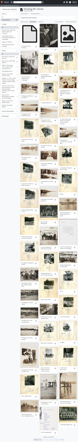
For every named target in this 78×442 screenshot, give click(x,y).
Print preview (24, 21)
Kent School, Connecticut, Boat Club (10, 57)
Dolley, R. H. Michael (10, 42)
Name (4, 51)
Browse (6, 2)
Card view (33, 21)
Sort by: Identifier (59, 21)
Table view (40, 21)
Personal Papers (10, 20)
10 (58, 439)
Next (62, 439)
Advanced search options (29, 18)
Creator (4, 24)
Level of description (8, 111)
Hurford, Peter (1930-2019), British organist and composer (10, 31)
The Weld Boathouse (10, 71)
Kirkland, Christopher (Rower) (10, 106)
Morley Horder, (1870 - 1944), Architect (10, 101)
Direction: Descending (71, 21)
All (2, 17)
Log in (74, 2)
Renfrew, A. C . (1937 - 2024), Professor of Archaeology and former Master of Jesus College (10, 81)
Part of (4, 14)
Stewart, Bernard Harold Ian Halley (10, 45)
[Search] (27, 2)
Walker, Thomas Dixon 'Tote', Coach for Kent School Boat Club (10, 67)
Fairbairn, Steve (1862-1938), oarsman (10, 74)
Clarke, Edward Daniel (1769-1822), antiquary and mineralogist (10, 37)
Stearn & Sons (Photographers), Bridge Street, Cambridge (10, 96)
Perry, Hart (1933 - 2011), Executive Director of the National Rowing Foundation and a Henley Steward (10, 89)
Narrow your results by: (10, 9)
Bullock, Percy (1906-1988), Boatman (10, 61)
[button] (64, 2)
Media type (5, 116)
